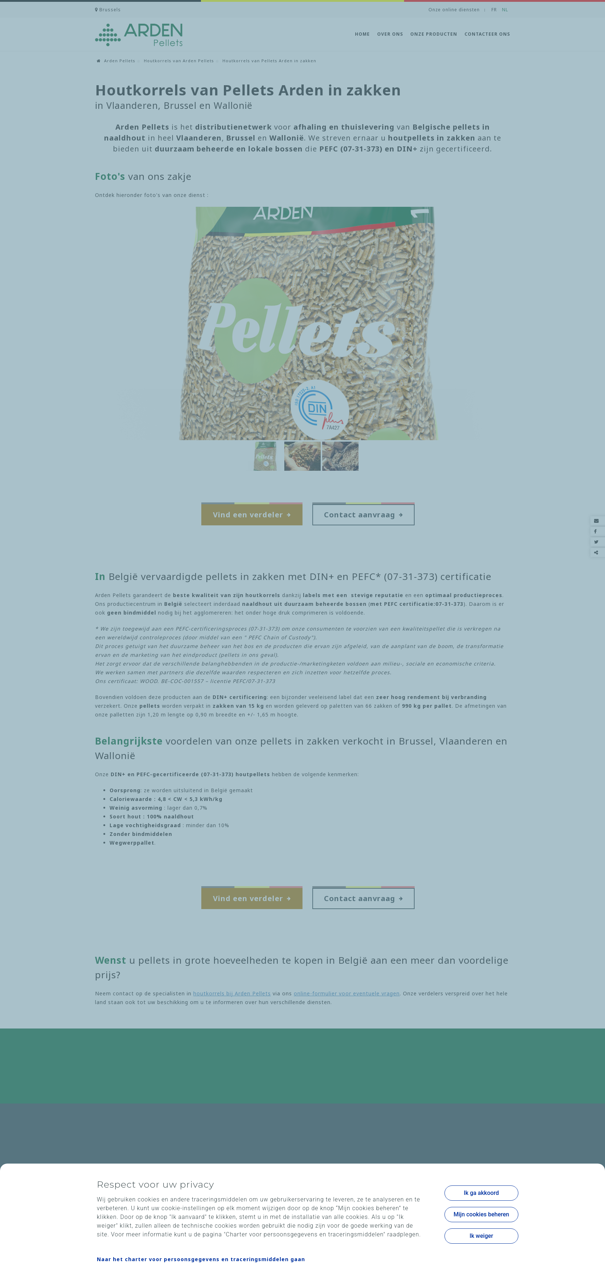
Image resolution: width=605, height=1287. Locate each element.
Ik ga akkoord (481, 1192)
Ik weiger (481, 1235)
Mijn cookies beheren (481, 1214)
